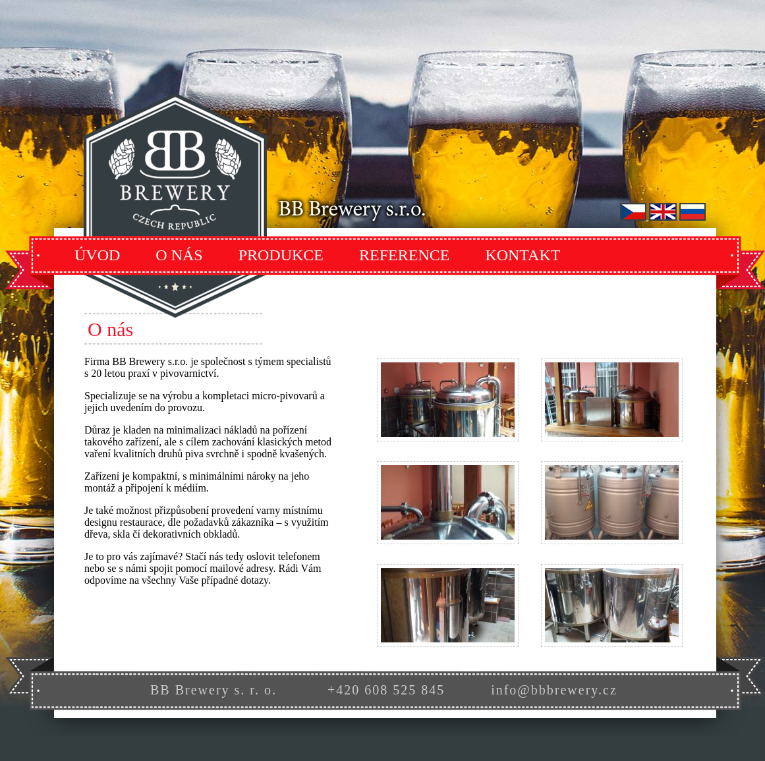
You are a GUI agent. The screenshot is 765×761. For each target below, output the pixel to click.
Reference (404, 255)
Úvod (97, 255)
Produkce (281, 255)
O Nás (179, 255)
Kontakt (522, 255)
